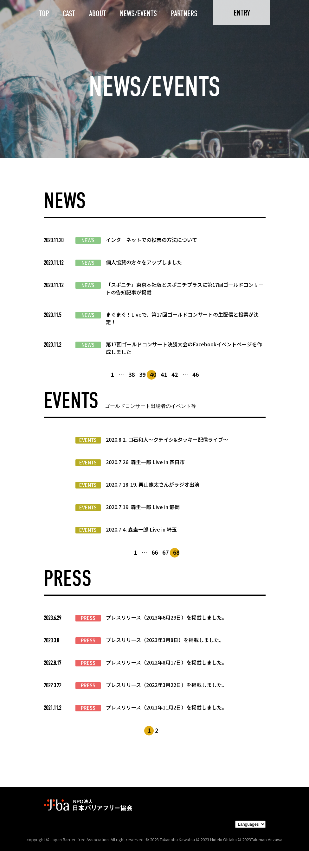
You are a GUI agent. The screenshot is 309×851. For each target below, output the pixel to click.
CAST (69, 13)
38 (131, 374)
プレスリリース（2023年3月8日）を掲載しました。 (165, 640)
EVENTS (88, 440)
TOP (44, 13)
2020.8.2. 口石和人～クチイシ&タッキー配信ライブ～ (167, 439)
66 (154, 552)
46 (195, 374)
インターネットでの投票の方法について (151, 239)
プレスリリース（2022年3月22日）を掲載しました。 (166, 685)
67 (165, 552)
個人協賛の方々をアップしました (144, 262)
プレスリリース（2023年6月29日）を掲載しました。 (166, 617)
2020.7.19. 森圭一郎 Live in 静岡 (143, 507)
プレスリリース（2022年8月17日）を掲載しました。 (166, 662)
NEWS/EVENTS (138, 13)
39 (142, 374)
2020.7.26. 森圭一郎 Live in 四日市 (145, 462)
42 (174, 374)
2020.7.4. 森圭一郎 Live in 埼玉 (141, 529)
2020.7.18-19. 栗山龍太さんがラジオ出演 (152, 484)
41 (164, 374)
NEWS (87, 240)
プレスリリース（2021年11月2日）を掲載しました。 (166, 707)
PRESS (88, 618)
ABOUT (97, 13)
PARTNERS (184, 13)
